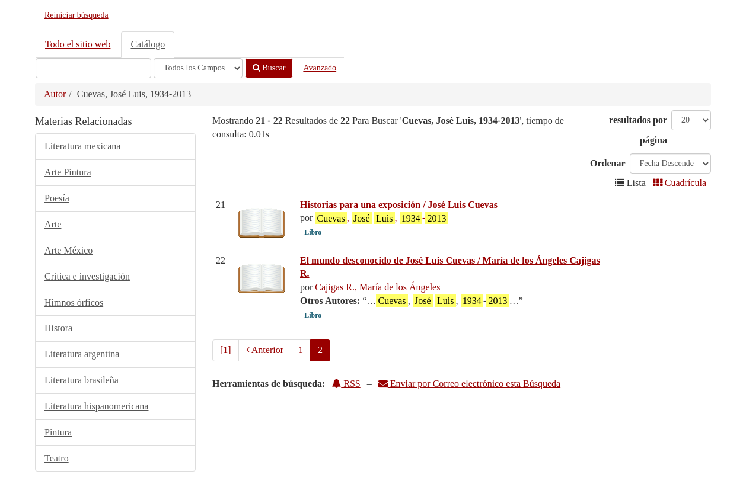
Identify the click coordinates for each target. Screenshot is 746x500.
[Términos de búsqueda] (93, 68)
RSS (345, 384)
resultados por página (638, 130)
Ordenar (608, 163)
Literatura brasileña (81, 380)
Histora (58, 328)
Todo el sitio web (77, 44)
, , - (381, 218)
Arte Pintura (67, 172)
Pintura (58, 432)
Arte (52, 224)
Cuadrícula (681, 183)
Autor (55, 94)
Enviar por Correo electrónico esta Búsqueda (469, 384)
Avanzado (319, 67)
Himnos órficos (73, 302)
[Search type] (198, 68)
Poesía (56, 198)
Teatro (56, 458)
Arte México (68, 250)
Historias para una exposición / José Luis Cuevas (399, 205)
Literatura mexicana (82, 146)
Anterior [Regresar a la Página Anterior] (264, 350)
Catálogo (147, 44)
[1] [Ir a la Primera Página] (225, 350)
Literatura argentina (81, 354)
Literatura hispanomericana (96, 406)
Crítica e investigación (87, 276)
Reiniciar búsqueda (76, 15)
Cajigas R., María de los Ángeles (377, 287)
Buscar (269, 67)
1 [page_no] (300, 350)
